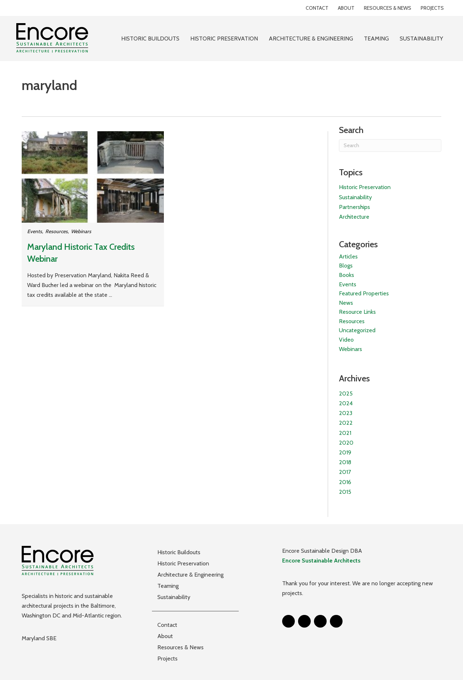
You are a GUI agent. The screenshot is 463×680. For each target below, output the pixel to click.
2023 (345, 413)
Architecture (354, 216)
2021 (345, 432)
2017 (345, 472)
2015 (345, 491)
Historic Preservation (365, 187)
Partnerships (354, 207)
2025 (346, 393)
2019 (345, 452)
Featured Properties (364, 293)
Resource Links (357, 311)
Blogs (346, 265)
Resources (56, 231)
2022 (346, 422)
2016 (345, 482)
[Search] (390, 145)
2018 (345, 462)
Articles (348, 256)
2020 (346, 442)
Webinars (81, 231)
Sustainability (355, 197)
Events (34, 231)
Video (346, 339)
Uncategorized (357, 330)
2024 (346, 403)
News (346, 302)
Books (346, 274)
